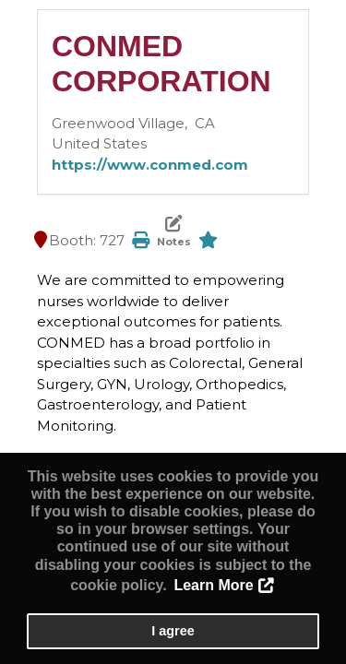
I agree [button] (172, 630)
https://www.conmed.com (150, 164)
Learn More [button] (213, 585)
